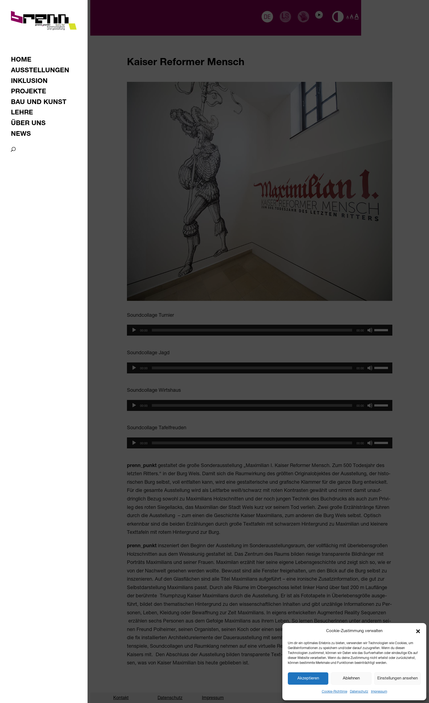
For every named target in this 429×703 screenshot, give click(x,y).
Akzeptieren (308, 678)
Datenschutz (359, 691)
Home (21, 61)
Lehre (22, 113)
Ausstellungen (40, 71)
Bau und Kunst (38, 103)
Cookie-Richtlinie (334, 691)
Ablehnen (351, 678)
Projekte (28, 92)
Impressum (379, 691)
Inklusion (29, 82)
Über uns (28, 124)
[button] (418, 631)
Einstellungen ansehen (397, 678)
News (21, 135)
